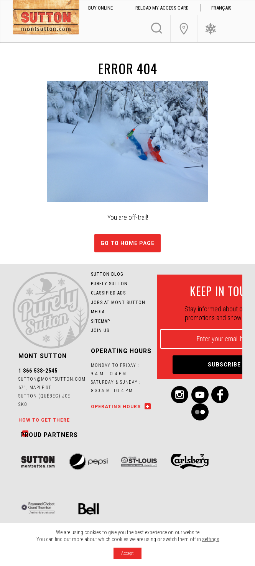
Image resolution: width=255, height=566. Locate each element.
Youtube (200, 394)
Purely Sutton (109, 283)
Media (98, 311)
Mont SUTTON (46, 18)
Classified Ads (108, 293)
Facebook (220, 394)
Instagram (179, 394)
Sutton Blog (107, 274)
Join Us (184, 28)
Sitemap (100, 321)
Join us (100, 330)
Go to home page (127, 243)
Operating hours (116, 406)
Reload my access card (162, 8)
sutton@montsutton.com (52, 379)
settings (210, 539)
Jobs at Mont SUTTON (118, 302)
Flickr (200, 411)
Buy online (100, 8)
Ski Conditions (210, 28)
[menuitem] (221, 8)
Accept (127, 553)
